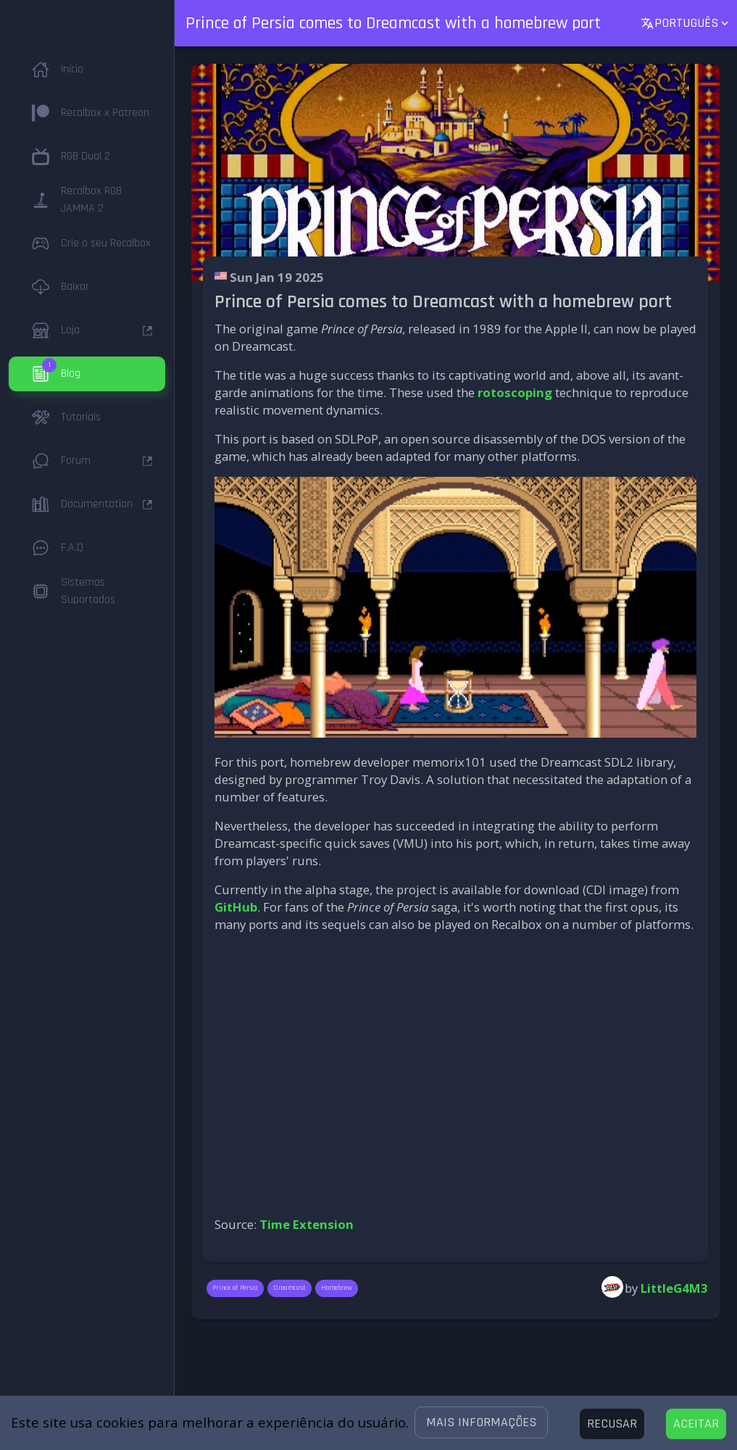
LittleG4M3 (674, 1288)
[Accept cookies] (696, 1424)
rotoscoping (515, 392)
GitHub (236, 907)
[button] (481, 1422)
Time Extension (306, 1224)
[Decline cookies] (612, 1424)
